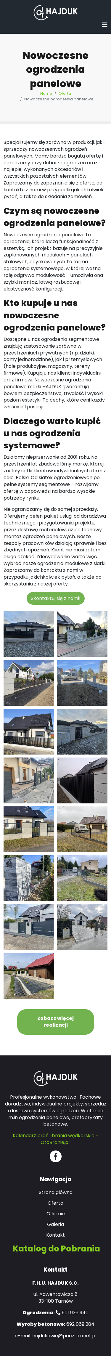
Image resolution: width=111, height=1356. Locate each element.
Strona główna (56, 1192)
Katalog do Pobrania (56, 1248)
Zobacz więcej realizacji (55, 1021)
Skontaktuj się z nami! (56, 598)
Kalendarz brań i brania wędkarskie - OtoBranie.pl (55, 1139)
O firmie (55, 1214)
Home (46, 93)
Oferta (65, 93)
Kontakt (55, 1235)
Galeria (55, 1224)
